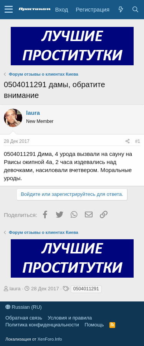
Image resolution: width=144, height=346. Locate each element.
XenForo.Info (50, 339)
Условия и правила (70, 318)
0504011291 (86, 288)
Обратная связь (23, 318)
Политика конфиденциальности (42, 325)
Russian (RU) (23, 307)
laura (33, 112)
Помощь (94, 325)
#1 (137, 141)
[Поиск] (135, 9)
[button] (9, 9)
